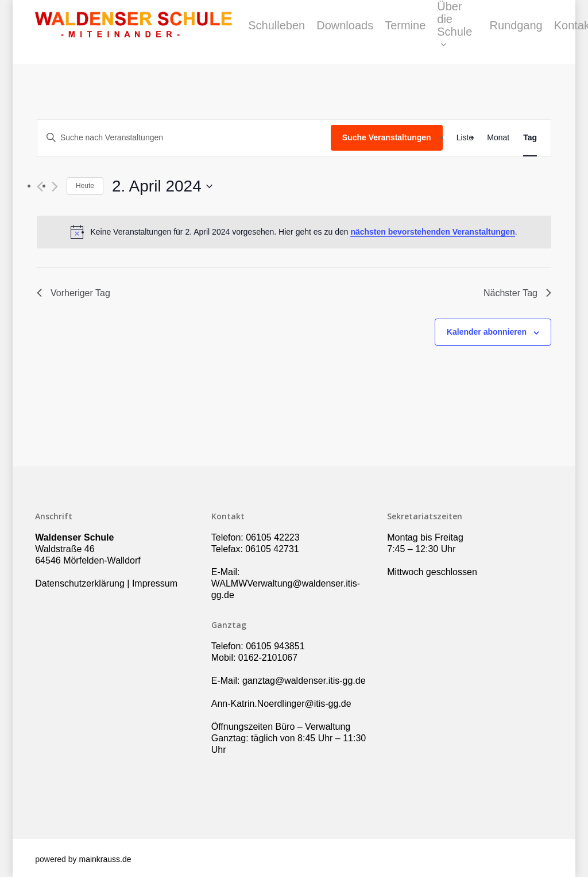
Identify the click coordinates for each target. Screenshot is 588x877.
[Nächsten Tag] (55, 186)
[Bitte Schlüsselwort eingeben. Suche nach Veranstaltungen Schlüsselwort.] (184, 138)
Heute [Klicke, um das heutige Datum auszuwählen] (85, 186)
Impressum (154, 583)
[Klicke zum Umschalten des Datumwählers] (162, 186)
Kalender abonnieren (487, 331)
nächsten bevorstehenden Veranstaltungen (432, 231)
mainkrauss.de (105, 859)
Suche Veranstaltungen (386, 137)
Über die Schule (483, 32)
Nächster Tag (517, 293)
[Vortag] (40, 186)
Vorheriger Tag (73, 293)
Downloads (374, 32)
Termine (434, 32)
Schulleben (305, 32)
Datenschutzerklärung (80, 583)
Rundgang (545, 32)
